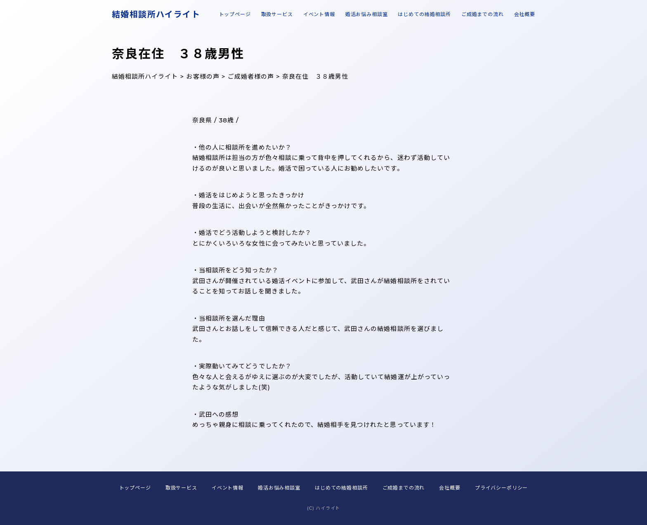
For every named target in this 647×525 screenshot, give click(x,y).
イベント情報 (319, 14)
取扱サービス (277, 14)
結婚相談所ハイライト (156, 14)
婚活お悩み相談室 (366, 14)
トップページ (235, 14)
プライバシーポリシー (501, 488)
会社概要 (524, 14)
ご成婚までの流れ (482, 14)
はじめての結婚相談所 (424, 14)
